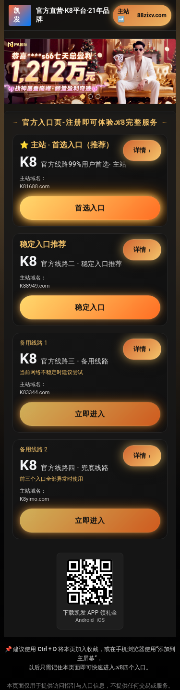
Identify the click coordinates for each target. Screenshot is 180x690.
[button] (90, 71)
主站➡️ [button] (142, 15)
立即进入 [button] (90, 414)
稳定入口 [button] (90, 307)
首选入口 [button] (90, 208)
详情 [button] (140, 150)
